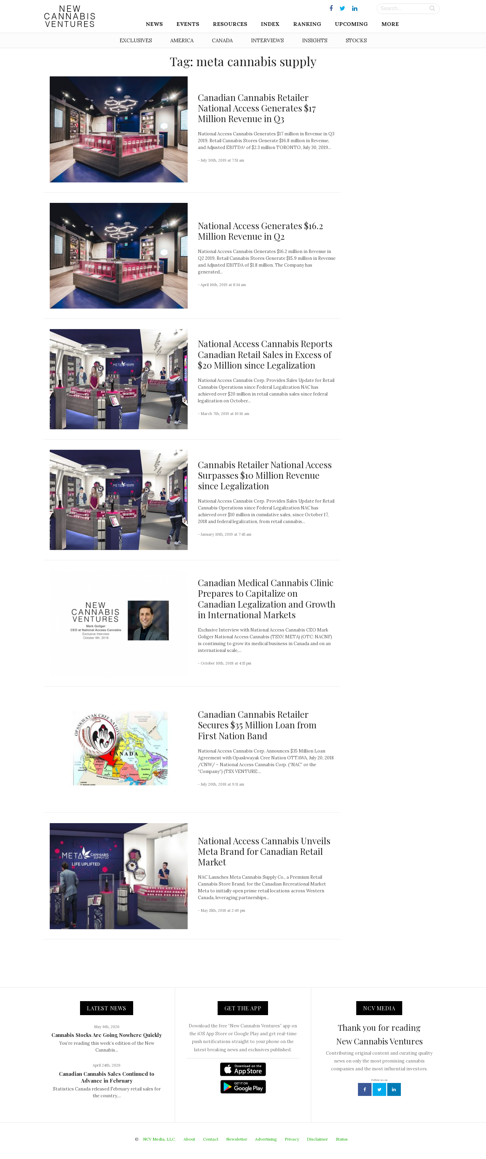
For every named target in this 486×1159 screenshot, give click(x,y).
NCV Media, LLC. (159, 1139)
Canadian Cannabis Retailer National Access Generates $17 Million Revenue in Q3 (257, 107)
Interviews (267, 40)
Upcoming (351, 23)
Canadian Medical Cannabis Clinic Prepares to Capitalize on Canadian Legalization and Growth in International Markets (266, 599)
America (181, 40)
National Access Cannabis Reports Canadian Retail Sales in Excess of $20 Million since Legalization (265, 354)
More (390, 23)
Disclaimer (317, 1139)
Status (342, 1139)
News (154, 23)
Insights (314, 40)
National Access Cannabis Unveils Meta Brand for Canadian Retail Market (264, 851)
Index (270, 23)
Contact (210, 1139)
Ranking (307, 23)
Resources (230, 23)
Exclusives (136, 40)
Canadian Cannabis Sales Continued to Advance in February (106, 1077)
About (189, 1139)
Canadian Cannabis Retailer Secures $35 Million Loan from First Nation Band (257, 724)
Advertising (266, 1139)
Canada (222, 40)
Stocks (356, 40)
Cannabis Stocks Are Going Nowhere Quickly (106, 1034)
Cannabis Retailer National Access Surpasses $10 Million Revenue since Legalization (265, 475)
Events (187, 23)
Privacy (292, 1139)
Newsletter (236, 1139)
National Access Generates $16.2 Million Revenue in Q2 (260, 231)
